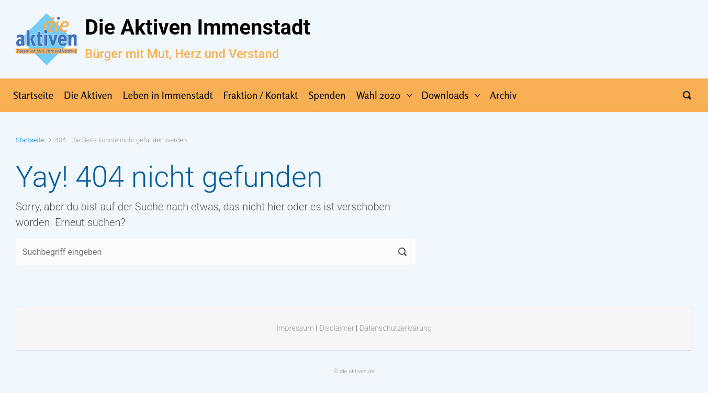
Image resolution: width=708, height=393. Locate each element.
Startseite (30, 140)
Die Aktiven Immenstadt (197, 27)
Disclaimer (336, 328)
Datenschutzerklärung (395, 328)
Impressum (295, 328)
